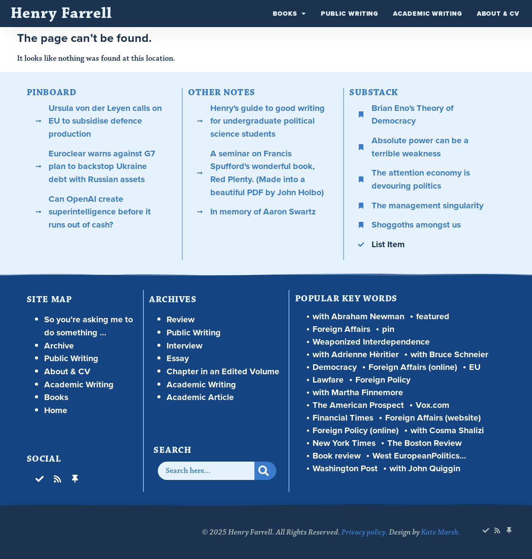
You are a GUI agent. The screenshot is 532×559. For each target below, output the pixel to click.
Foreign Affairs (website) (433, 418)
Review (181, 319)
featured (432, 316)
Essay (178, 358)
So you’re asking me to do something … (88, 326)
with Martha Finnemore (358, 392)
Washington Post (345, 468)
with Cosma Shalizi (447, 430)
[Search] (265, 471)
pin (388, 329)
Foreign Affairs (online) (413, 367)
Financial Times (343, 418)
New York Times (344, 443)
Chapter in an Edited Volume (223, 371)
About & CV (498, 13)
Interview (184, 345)
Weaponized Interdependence (371, 342)
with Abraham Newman (358, 316)
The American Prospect (358, 405)
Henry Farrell (61, 13)
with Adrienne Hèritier (356, 354)
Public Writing (350, 13)
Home (55, 410)
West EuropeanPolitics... (419, 456)
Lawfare (328, 380)
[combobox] (206, 471)
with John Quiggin (424, 468)
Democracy (335, 367)
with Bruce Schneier (449, 354)
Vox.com (432, 405)
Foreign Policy (382, 380)
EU (474, 367)
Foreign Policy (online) (356, 430)
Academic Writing (427, 13)
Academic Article (200, 397)
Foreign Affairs (341, 329)
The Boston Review (424, 443)
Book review (337, 456)
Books (289, 13)
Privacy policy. (364, 532)
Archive (59, 345)
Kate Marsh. (440, 532)
